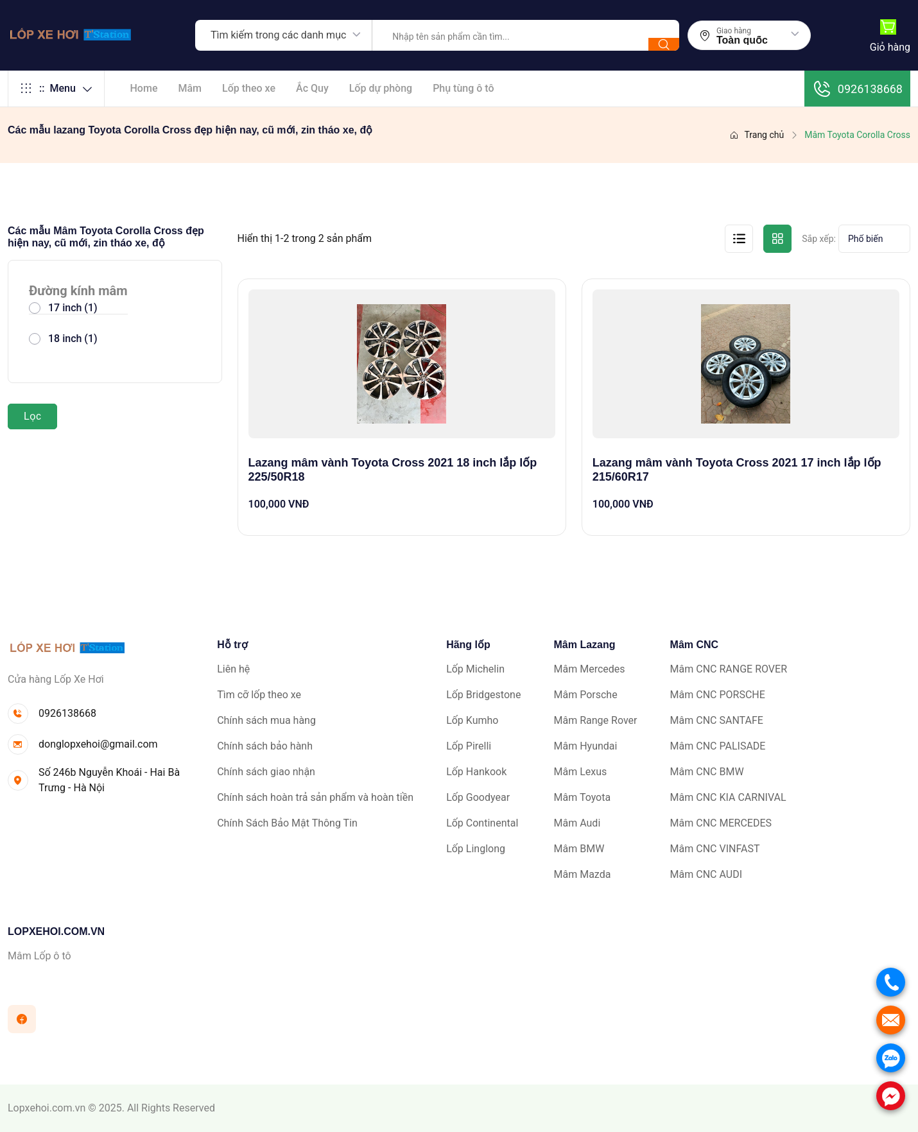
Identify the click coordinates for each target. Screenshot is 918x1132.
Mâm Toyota (582, 797)
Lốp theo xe (248, 88)
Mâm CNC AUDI (706, 874)
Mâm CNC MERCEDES (721, 823)
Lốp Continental (482, 823)
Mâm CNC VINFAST (715, 849)
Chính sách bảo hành (265, 746)
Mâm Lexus (580, 772)
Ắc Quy (312, 88)
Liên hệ (233, 669)
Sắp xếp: (819, 239)
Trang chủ (756, 135)
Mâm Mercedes (589, 669)
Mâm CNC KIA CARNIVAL (728, 797)
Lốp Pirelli (468, 746)
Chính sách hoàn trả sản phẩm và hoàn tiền (315, 797)
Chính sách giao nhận (266, 772)
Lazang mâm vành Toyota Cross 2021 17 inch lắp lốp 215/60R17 (737, 469)
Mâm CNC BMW (707, 772)
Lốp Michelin (475, 669)
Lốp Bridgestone (483, 695)
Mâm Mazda (582, 874)
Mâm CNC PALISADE (718, 746)
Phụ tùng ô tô (463, 88)
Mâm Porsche (586, 695)
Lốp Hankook (476, 772)
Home (144, 88)
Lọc (32, 416)
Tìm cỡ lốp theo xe (259, 695)
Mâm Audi (577, 823)
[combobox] (283, 35)
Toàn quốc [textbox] (742, 40)
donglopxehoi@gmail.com (98, 744)
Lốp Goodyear (478, 797)
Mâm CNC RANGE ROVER (728, 669)
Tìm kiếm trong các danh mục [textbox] (278, 35)
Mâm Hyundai (586, 746)
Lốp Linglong (475, 849)
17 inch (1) (73, 308)
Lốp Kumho (472, 720)
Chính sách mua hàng (266, 720)
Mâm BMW (579, 849)
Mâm (190, 88)
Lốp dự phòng (380, 88)
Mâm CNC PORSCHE (717, 695)
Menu (56, 88)
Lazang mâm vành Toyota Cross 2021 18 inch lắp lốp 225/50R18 (392, 469)
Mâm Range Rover (595, 720)
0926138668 (857, 88)
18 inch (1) (73, 338)
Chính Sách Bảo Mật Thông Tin (287, 823)
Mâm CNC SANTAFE (716, 720)
